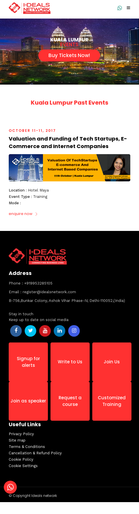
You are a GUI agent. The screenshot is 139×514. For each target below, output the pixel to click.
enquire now (23, 213)
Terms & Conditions (29, 446)
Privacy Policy (23, 434)
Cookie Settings (25, 466)
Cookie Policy (23, 459)
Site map (19, 440)
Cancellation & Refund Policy (37, 453)
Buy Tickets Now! (69, 55)
